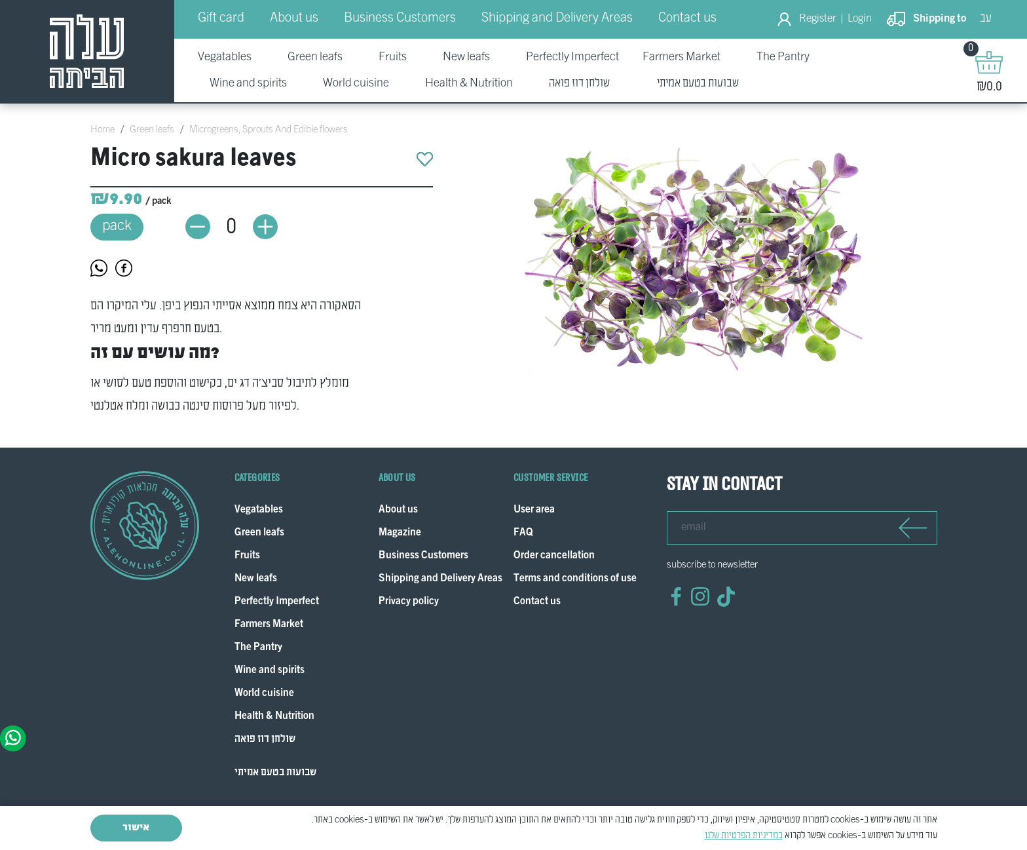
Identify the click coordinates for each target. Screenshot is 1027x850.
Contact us (687, 18)
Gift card (221, 18)
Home (102, 130)
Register (817, 19)
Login (860, 19)
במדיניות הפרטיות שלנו (744, 835)
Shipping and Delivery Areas (557, 18)
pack (117, 226)
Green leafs (152, 130)
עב (986, 19)
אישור (135, 828)
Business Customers (400, 18)
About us (294, 18)
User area (534, 510)
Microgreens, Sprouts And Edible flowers (268, 130)
